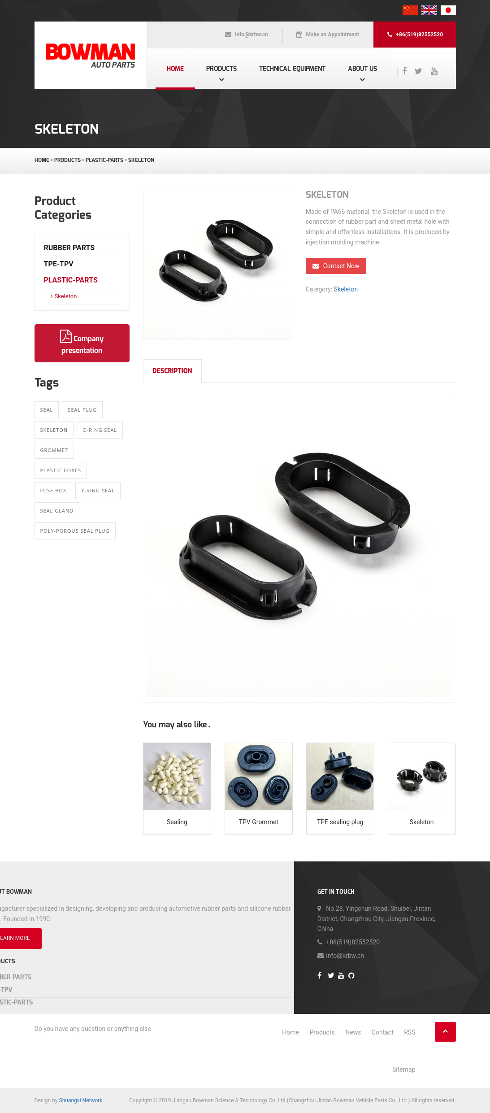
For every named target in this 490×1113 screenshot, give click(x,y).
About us (362, 69)
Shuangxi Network (81, 1100)
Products (221, 69)
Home (175, 69)
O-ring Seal (99, 429)
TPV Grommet (258, 822)
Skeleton (141, 160)
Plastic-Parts (104, 160)
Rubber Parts (69, 247)
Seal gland (57, 510)
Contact (383, 1032)
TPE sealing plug (340, 822)
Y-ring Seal (98, 490)
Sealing (177, 822)
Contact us (184, 110)
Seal (46, 409)
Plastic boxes (60, 470)
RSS (409, 1032)
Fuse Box (53, 490)
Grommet (54, 450)
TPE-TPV (59, 264)
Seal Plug (82, 409)
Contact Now (336, 266)
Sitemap (403, 1069)
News (353, 1032)
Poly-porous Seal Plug (75, 530)
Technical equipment (292, 69)
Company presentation (82, 342)
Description (172, 371)
